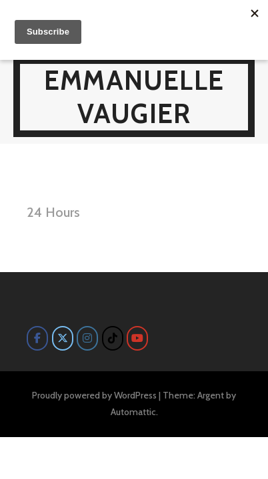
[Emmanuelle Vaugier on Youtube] (137, 338)
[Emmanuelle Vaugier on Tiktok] (112, 338)
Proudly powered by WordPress (94, 395)
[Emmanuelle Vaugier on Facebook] (37, 338)
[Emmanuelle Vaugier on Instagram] (87, 338)
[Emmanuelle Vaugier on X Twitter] (62, 338)
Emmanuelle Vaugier (134, 97)
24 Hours (53, 212)
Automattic (133, 412)
